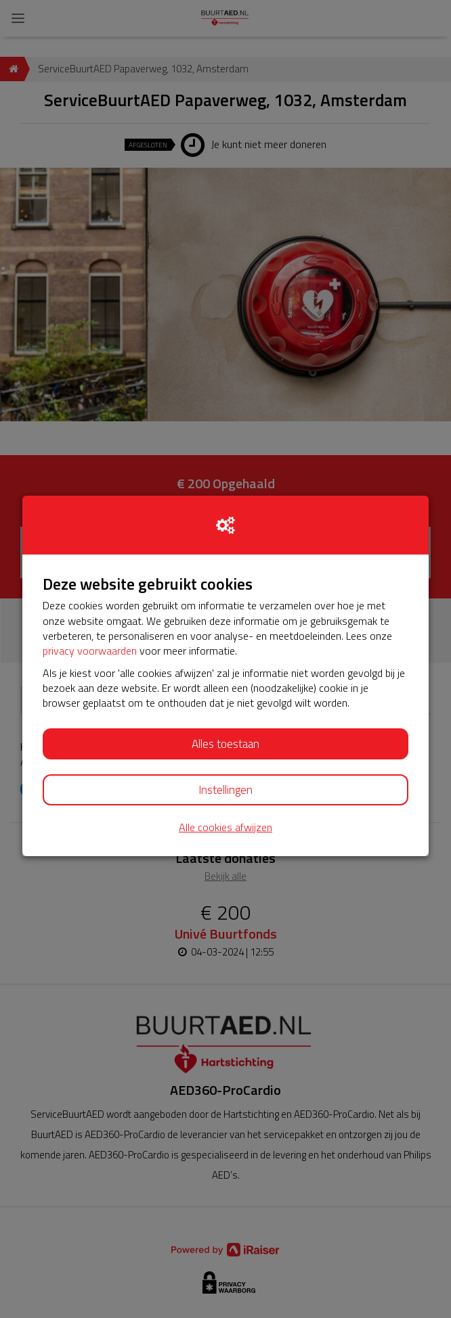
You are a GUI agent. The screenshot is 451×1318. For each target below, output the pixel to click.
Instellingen (225, 790)
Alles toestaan (225, 744)
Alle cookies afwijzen (225, 827)
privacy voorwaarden (90, 650)
